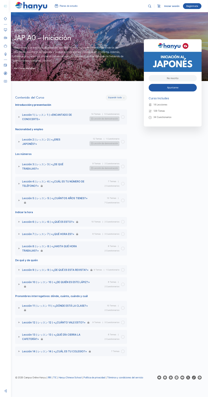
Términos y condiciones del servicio (127, 382)
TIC (57, 382)
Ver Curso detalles (28, 68)
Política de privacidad (96, 382)
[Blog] (5, 65)
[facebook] (165, 382)
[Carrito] (159, 6)
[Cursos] (5, 30)
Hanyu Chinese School (72, 382)
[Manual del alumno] (5, 81)
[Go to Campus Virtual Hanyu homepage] (33, 6)
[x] (188, 382)
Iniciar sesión (172, 6)
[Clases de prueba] (5, 73)
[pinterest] (200, 382)
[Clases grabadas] (5, 46)
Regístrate (192, 6)
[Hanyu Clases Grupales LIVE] (5, 38)
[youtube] (182, 382)
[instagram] (171, 382)
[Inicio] (5, 19)
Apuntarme (172, 87)
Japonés (20, 30)
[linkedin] (176, 382)
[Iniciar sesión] (5, 391)
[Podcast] (5, 54)
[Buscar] (150, 6)
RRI (51, 382)
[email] (159, 382)
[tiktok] (194, 382)
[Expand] (21, 117)
